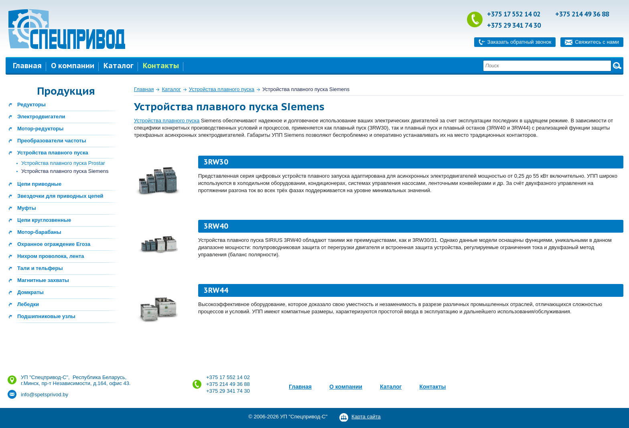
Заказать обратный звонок (519, 42)
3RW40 (216, 226)
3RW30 (216, 161)
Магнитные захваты (43, 280)
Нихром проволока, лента (50, 256)
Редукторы (31, 104)
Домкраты (30, 292)
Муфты (26, 208)
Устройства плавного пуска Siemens (64, 171)
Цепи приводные (39, 184)
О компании (72, 65)
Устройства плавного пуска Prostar (63, 163)
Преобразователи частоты (51, 141)
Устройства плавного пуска (52, 153)
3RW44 (216, 290)
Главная (27, 65)
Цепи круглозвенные (44, 220)
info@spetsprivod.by (44, 394)
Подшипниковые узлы (46, 316)
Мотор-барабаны (39, 232)
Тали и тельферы (40, 268)
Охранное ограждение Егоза (53, 244)
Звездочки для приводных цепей (60, 196)
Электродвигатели (41, 117)
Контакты (161, 65)
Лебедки (28, 304)
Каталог (118, 65)
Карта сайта (365, 417)
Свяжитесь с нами (597, 42)
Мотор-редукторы (40, 129)
